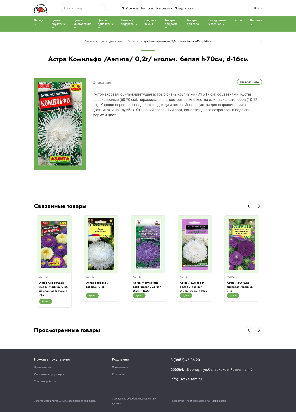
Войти (258, 8)
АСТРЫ (43, 276)
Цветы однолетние (111, 41)
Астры (131, 41)
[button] (249, 206)
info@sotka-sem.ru (186, 379)
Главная (89, 41)
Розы (238, 20)
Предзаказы (184, 8)
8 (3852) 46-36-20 (185, 360)
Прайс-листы (130, 8)
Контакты (147, 8)
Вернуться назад (249, 82)
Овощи (38, 20)
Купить (45, 301)
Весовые (256, 20)
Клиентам (164, 8)
